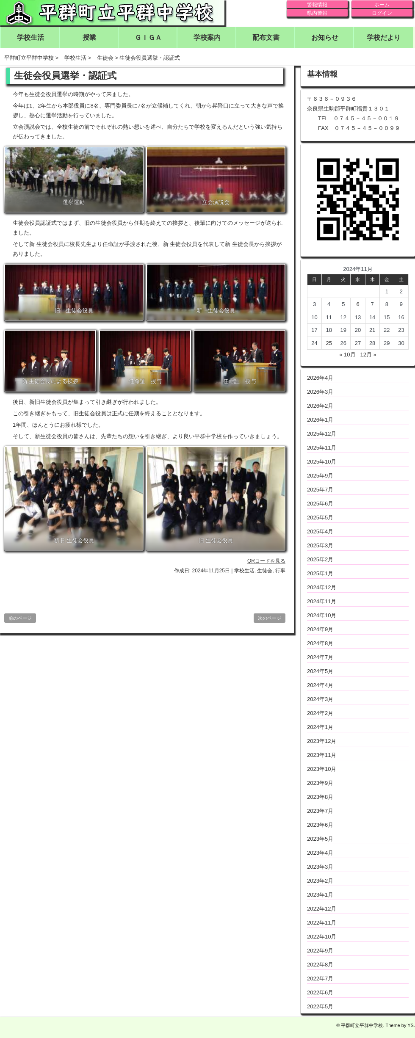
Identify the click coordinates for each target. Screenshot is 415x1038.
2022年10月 (321, 936)
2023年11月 (321, 755)
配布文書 (265, 37)
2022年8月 (320, 964)
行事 (280, 571)
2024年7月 (320, 657)
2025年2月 (320, 559)
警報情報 (317, 5)
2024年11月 (321, 601)
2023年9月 (320, 783)
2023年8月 (320, 797)
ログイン (382, 13)
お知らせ (324, 37)
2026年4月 (320, 378)
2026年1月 (320, 420)
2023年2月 (320, 881)
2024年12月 (321, 587)
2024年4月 (320, 685)
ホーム (382, 5)
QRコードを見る (266, 561)
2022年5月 (320, 1006)
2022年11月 (321, 922)
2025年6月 (320, 503)
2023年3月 (320, 867)
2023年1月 (320, 895)
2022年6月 (320, 992)
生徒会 (264, 571)
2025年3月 (320, 545)
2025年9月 (320, 475)
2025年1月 (320, 573)
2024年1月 (320, 727)
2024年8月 (320, 643)
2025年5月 (320, 517)
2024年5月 (320, 671)
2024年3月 (320, 699)
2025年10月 (321, 461)
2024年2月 (320, 713)
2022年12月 (321, 908)
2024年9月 (320, 629)
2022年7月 (320, 978)
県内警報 (317, 13)
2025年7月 (320, 489)
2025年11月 (321, 447)
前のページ (20, 618)
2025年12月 (321, 434)
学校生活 (30, 37)
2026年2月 (320, 406)
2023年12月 (321, 741)
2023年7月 (320, 811)
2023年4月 (320, 853)
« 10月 (347, 354)
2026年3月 (320, 392)
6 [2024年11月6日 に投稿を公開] (357, 304)
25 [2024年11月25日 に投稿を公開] (329, 343)
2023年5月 (320, 839)
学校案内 (207, 37)
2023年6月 (320, 825)
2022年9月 (320, 950)
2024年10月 (321, 615)
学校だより (384, 37)
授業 (89, 37)
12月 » (368, 354)
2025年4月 (320, 531)
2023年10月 (321, 769)
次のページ (269, 618)
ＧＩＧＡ (148, 37)
